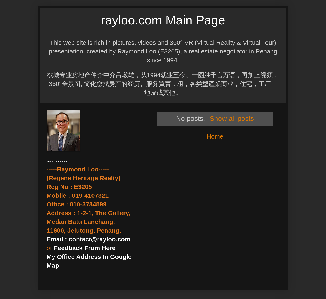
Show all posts (232, 118)
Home (215, 136)
